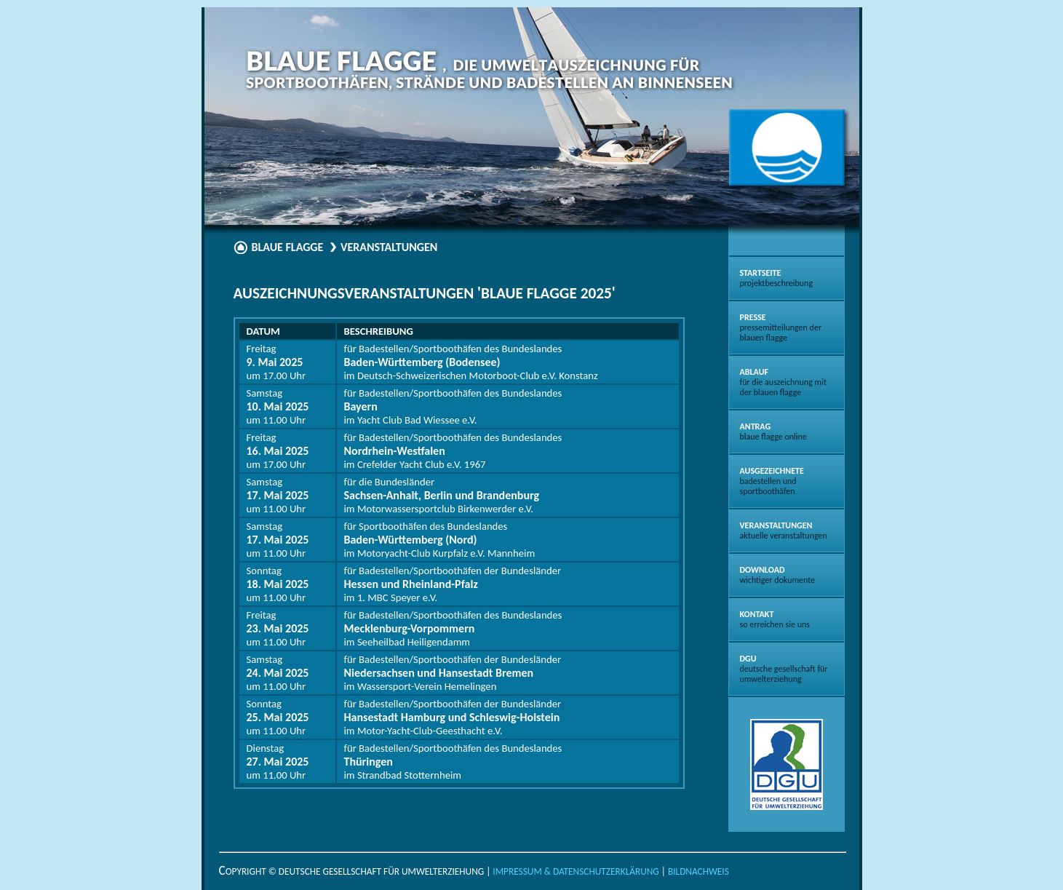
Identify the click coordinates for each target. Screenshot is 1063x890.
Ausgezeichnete (772, 481)
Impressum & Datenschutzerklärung (575, 871)
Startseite (776, 278)
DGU (784, 668)
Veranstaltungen (783, 530)
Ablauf (783, 382)
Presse (781, 327)
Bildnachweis (698, 871)
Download (778, 575)
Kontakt (775, 619)
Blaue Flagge (288, 247)
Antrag (773, 431)
